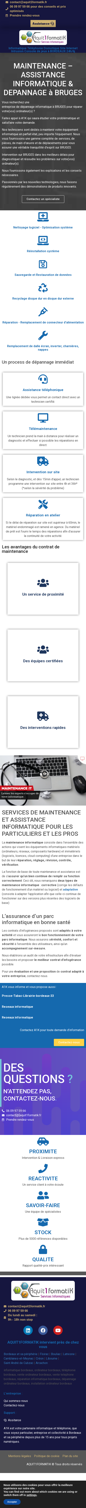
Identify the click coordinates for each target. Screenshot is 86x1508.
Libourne (51, 1358)
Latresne (69, 1354)
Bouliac (56, 1354)
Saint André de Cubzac (18, 1363)
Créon (40, 1358)
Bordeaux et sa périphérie (20, 1354)
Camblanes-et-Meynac (18, 1358)
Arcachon (42, 1363)
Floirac (44, 1354)
